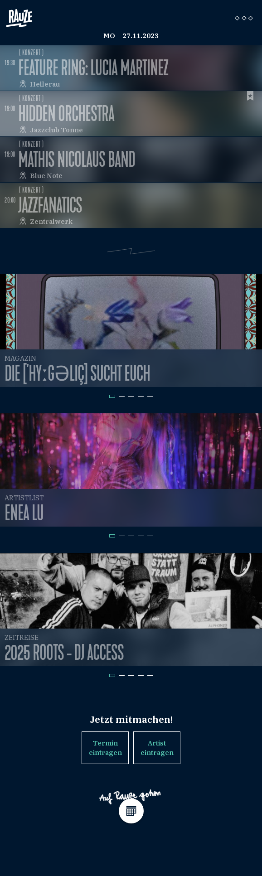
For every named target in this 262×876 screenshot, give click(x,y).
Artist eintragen (157, 748)
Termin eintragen (105, 748)
